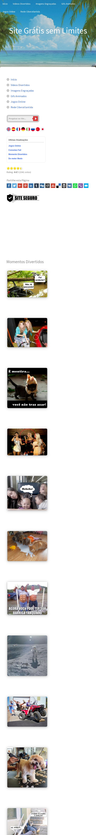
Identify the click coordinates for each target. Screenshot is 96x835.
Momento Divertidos (17, 154)
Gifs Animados (68, 3)
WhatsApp (75, 185)
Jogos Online (8, 11)
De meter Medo (15, 158)
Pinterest (25, 185)
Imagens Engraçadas (46, 3)
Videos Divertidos (21, 3)
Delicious (58, 185)
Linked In (31, 185)
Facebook (9, 185)
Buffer (64, 185)
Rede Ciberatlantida (30, 11)
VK (69, 185)
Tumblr (36, 185)
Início (14, 79)
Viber (80, 185)
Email (86, 185)
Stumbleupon (53, 185)
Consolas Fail (14, 150)
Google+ (20, 185)
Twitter (14, 185)
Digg (42, 185)
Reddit (47, 185)
